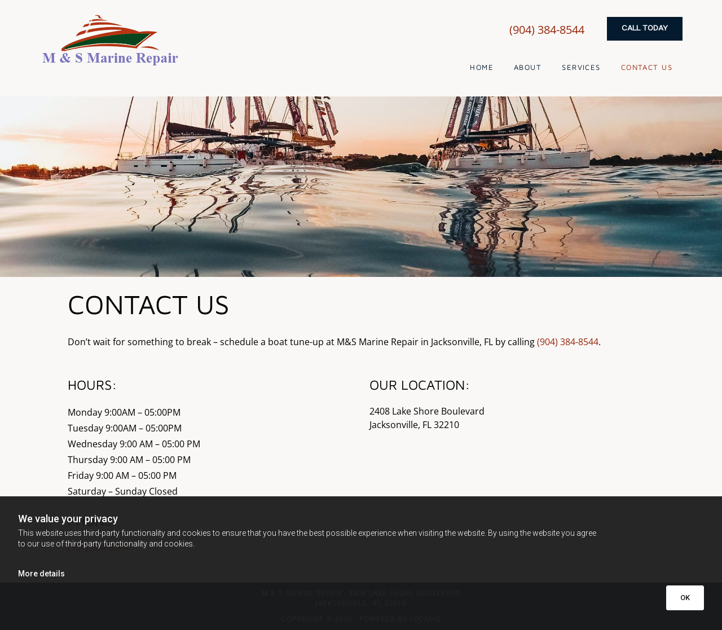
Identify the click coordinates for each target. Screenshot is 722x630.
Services (581, 67)
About (528, 67)
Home (482, 67)
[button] (645, 29)
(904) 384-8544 (546, 29)
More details (41, 573)
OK (685, 597)
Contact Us (646, 67)
